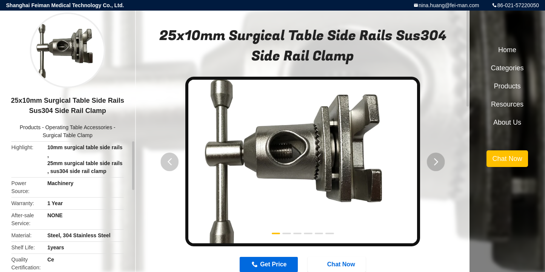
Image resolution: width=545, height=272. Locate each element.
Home (507, 50)
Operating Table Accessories (78, 127)
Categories (507, 68)
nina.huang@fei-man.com (449, 5)
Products (30, 127)
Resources (507, 104)
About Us (507, 122)
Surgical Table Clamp (67, 135)
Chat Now (507, 158)
